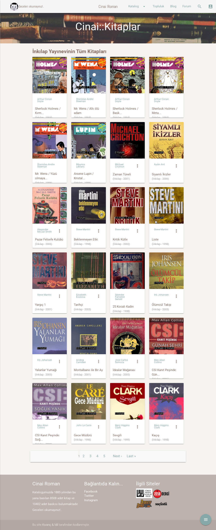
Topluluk (158, 6)
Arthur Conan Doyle (44, 100)
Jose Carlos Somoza (121, 361)
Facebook (91, 491)
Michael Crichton (119, 165)
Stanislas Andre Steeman (84, 100)
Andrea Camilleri (81, 361)
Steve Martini (83, 229)
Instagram (91, 500)
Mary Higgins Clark (122, 426)
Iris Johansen (161, 294)
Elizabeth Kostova (81, 295)
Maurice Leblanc (80, 165)
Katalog (137, 6)
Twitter (89, 496)
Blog (173, 6)
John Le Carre (83, 425)
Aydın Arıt (159, 164)
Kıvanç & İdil (50, 525)
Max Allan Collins (159, 361)
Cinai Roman (108, 6)
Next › (117, 456)
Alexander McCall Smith (44, 230)
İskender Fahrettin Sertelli (120, 297)
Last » (131, 456)
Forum (186, 6)
